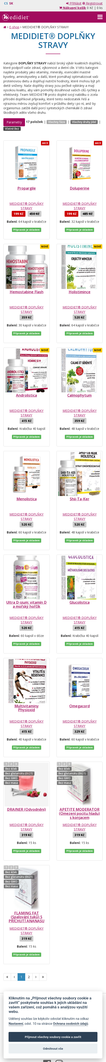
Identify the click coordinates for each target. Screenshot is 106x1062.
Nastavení (16, 1024)
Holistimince (79, 287)
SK (11, 3)
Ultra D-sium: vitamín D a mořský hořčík (26, 586)
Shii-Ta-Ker (79, 485)
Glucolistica (80, 584)
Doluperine (79, 188)
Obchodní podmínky (34, 966)
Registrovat (92, 3)
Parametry (14, 122)
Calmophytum (79, 386)
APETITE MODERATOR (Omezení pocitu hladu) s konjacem (79, 786)
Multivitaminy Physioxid (26, 685)
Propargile (26, 188)
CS (6, 3)
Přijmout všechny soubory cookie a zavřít (53, 1037)
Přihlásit (73, 3)
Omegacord (79, 683)
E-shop (14, 27)
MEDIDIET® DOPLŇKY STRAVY (26, 205)
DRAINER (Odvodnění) (26, 782)
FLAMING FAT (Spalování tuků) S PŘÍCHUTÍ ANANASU (26, 885)
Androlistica (26, 386)
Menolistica (26, 485)
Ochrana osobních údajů (69, 966)
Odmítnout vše (53, 1048)
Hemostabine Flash (26, 287)
